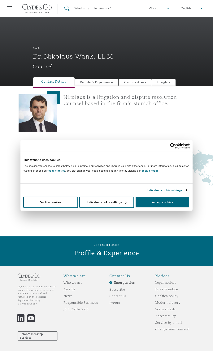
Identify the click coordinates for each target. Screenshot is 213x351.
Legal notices (165, 282)
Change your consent (172, 329)
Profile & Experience (96, 82)
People (36, 48)
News (67, 296)
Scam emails (165, 309)
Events (114, 303)
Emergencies (124, 283)
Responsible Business (80, 302)
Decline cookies (50, 202)
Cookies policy (167, 296)
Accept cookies (162, 202)
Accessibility (165, 316)
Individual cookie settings (164, 190)
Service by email (168, 322)
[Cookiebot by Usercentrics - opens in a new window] (173, 146)
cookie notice (56, 170)
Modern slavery (167, 302)
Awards (69, 289)
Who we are (73, 282)
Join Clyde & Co (76, 309)
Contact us (118, 296)
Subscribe (117, 289)
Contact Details (53, 82)
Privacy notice (166, 289)
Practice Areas (135, 82)
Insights (163, 82)
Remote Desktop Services (31, 335)
